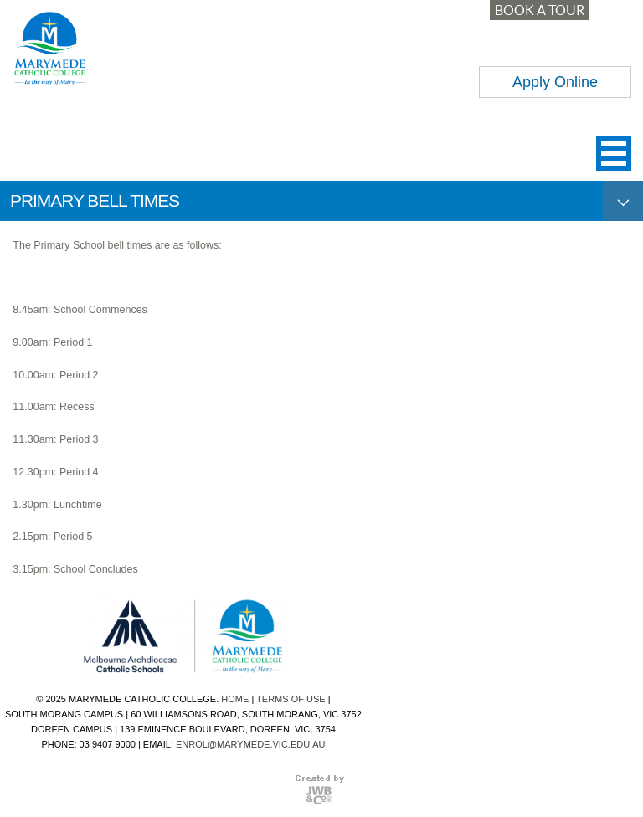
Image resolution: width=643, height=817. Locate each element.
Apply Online (555, 82)
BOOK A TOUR (539, 10)
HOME (235, 699)
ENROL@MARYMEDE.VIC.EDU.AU (250, 744)
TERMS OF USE (291, 699)
